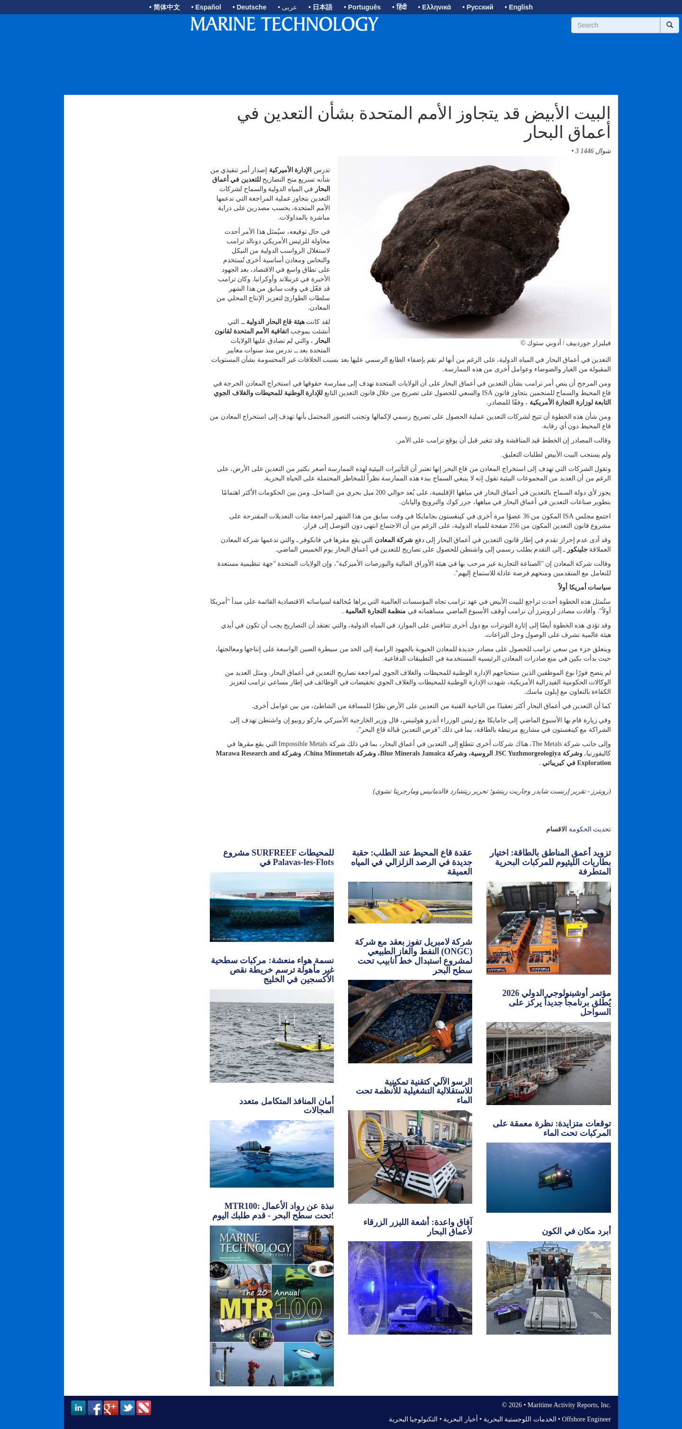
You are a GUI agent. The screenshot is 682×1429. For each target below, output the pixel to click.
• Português (362, 7)
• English (519, 7)
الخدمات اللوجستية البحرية (520, 1419)
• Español (206, 7)
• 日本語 (320, 7)
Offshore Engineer (586, 1419)
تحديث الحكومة (590, 829)
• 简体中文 (164, 7)
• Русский (477, 7)
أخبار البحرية (460, 1419)
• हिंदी (399, 7)
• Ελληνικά (434, 7)
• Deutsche (250, 7)
